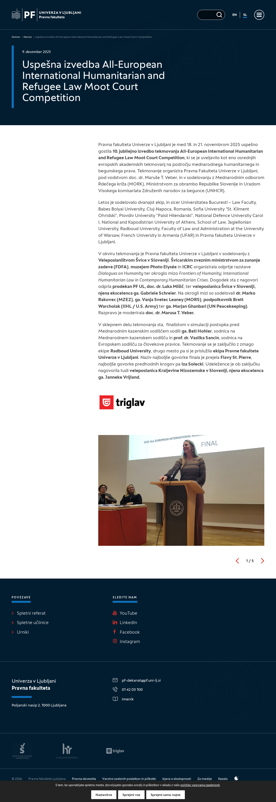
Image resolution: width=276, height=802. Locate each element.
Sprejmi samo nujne (165, 795)
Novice (28, 37)
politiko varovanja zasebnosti (200, 785)
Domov (16, 37)
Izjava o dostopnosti (176, 779)
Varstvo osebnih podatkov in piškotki (129, 779)
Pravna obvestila (84, 779)
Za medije (204, 779)
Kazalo (223, 779)
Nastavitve (104, 795)
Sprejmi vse (131, 795)
